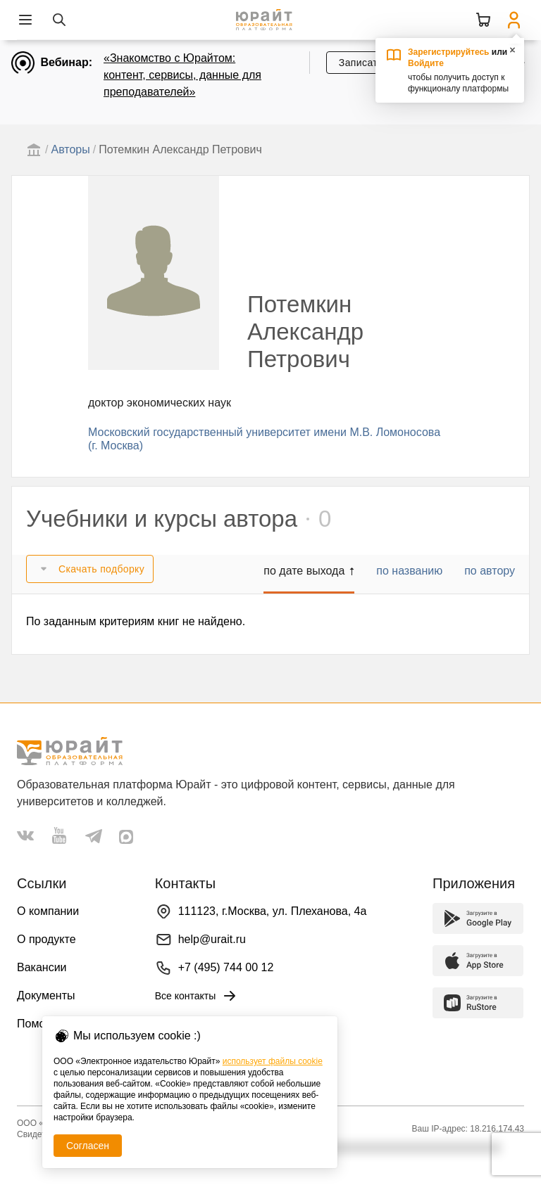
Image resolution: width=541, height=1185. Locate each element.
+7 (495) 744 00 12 (226, 967)
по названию (409, 571)
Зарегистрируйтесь (449, 52)
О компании (48, 911)
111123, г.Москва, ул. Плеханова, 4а (272, 911)
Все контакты (197, 995)
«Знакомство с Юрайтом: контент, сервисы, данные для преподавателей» (182, 75)
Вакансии (42, 967)
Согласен (87, 1145)
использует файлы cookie (273, 1061)
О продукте (46, 939)
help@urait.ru (212, 939)
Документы (46, 995)
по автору (489, 571)
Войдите (426, 63)
